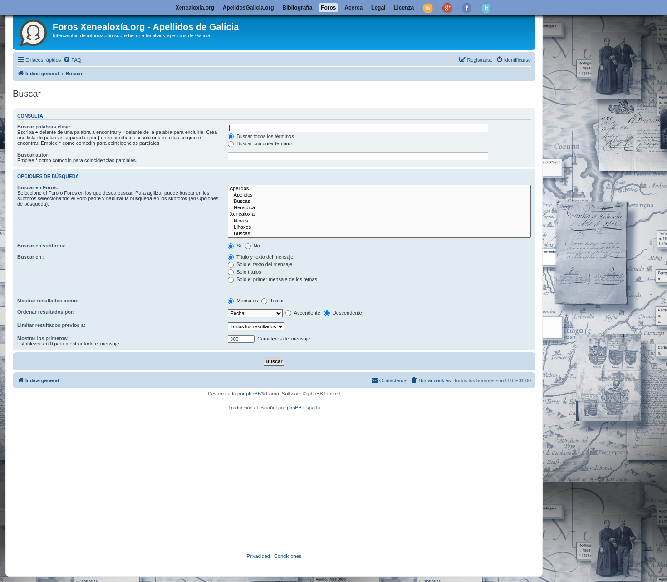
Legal (378, 8)
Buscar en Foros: (37, 187)
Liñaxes (379, 227)
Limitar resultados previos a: (51, 325)
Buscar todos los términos (261, 136)
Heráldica (379, 208)
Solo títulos (244, 272)
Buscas (379, 201)
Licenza (404, 8)
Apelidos (379, 189)
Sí (234, 245)
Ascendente (302, 313)
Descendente (343, 313)
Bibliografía (297, 8)
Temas (272, 300)
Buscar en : (30, 257)
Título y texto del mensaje (260, 257)
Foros (328, 8)
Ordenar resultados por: (45, 312)
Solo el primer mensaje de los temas (272, 279)
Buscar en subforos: (41, 245)
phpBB (253, 393)
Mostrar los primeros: (43, 338)
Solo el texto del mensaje (260, 264)
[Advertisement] (287, 482)
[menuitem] (72, 59)
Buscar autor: (33, 155)
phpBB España (303, 407)
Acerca (353, 8)
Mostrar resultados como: (47, 300)
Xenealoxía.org (195, 8)
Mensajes (243, 300)
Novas (379, 221)
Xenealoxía (379, 214)
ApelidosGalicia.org (248, 8)
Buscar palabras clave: (44, 126)
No (252, 245)
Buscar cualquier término (260, 143)
